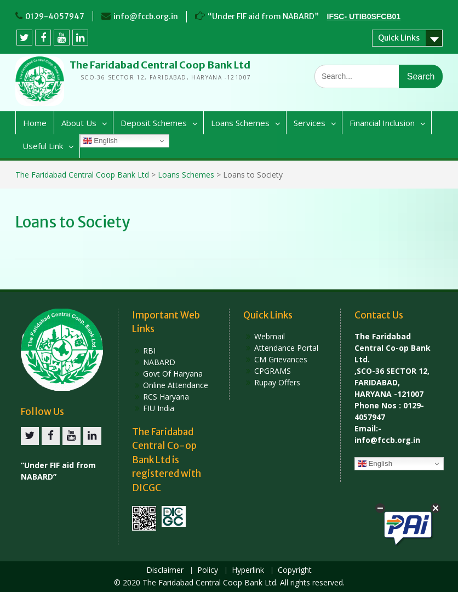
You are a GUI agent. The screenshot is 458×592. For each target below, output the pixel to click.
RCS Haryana (166, 396)
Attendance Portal (286, 348)
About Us (78, 122)
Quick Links (399, 38)
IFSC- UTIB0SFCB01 (364, 16)
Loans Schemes (240, 122)
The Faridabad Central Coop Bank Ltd (160, 65)
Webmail (269, 336)
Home (35, 122)
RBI (149, 350)
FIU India (158, 408)
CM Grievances (280, 359)
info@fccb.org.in (145, 16)
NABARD (159, 362)
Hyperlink (248, 570)
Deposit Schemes (154, 122)
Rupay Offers (277, 382)
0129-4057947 (54, 16)
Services (309, 122)
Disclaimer (165, 570)
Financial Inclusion (382, 122)
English (100, 140)
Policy (207, 570)
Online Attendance (175, 385)
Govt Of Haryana (173, 373)
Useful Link (42, 145)
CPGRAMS (272, 371)
